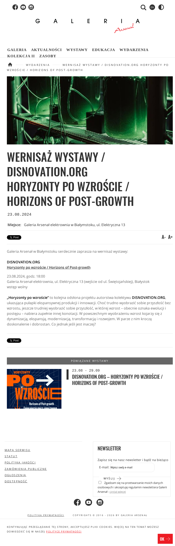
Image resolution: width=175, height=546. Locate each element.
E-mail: (104, 467)
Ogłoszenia (15, 475)
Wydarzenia (134, 50)
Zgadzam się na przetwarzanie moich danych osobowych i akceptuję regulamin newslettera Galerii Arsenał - (132, 487)
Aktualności (46, 50)
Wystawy (77, 50)
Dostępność (16, 481)
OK (165, 539)
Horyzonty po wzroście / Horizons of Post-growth (48, 267)
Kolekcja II (21, 56)
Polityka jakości (20, 462)
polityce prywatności (64, 531)
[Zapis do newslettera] (132, 467)
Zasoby (47, 56)
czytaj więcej (118, 492)
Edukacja (103, 50)
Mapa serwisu (18, 450)
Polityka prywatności (46, 515)
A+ (170, 237)
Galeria (17, 50)
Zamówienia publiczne (26, 469)
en (152, 7)
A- (164, 237)
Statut (11, 456)
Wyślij (113, 478)
